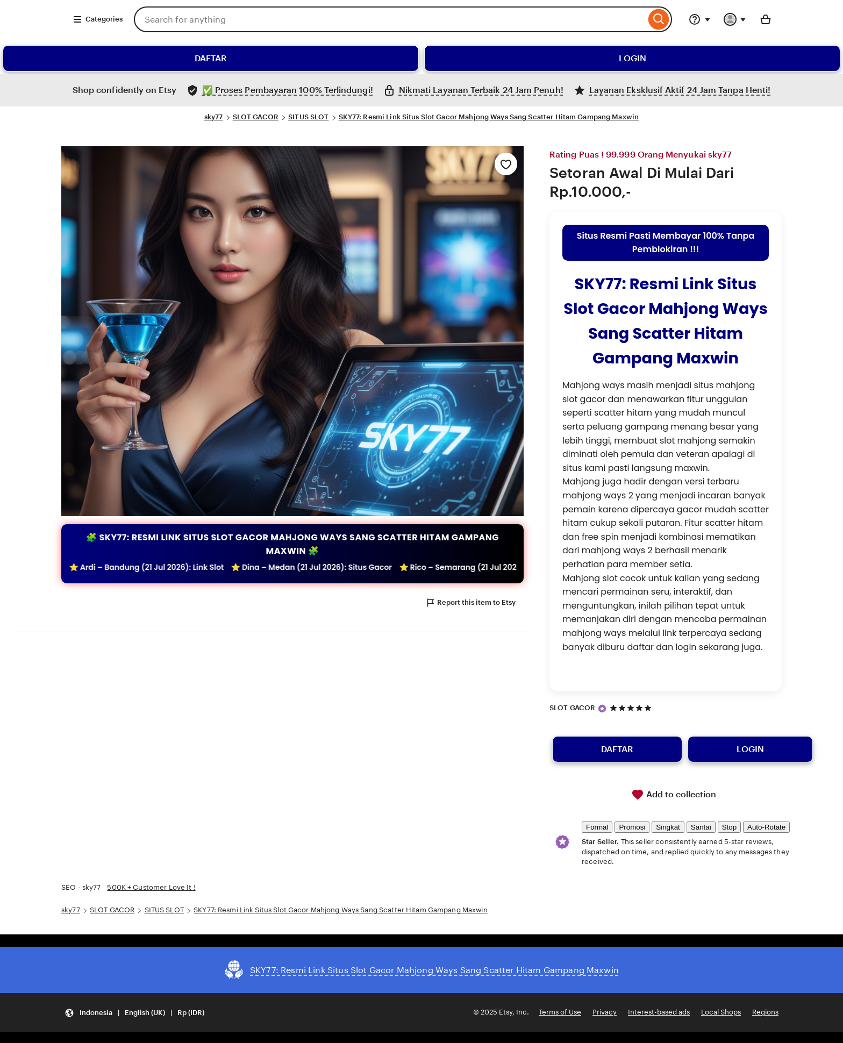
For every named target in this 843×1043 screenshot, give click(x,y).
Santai (701, 827)
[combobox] (390, 19)
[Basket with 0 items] (765, 19)
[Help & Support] (699, 19)
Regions (765, 1012)
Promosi (632, 827)
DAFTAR (211, 58)
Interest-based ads (659, 1012)
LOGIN (632, 58)
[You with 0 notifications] (735, 19)
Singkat (668, 827)
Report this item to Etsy (470, 603)
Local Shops (721, 1012)
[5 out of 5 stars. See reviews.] (632, 708)
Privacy (604, 1012)
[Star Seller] (602, 708)
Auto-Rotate (766, 827)
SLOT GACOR (255, 117)
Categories (98, 19)
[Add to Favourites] (506, 164)
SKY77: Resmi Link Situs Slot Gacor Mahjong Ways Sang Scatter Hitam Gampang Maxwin (489, 117)
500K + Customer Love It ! (151, 887)
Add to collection (673, 794)
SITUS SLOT (308, 117)
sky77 (213, 117)
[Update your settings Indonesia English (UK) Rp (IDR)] (134, 1013)
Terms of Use (560, 1012)
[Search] (659, 19)
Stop (729, 827)
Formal (597, 827)
